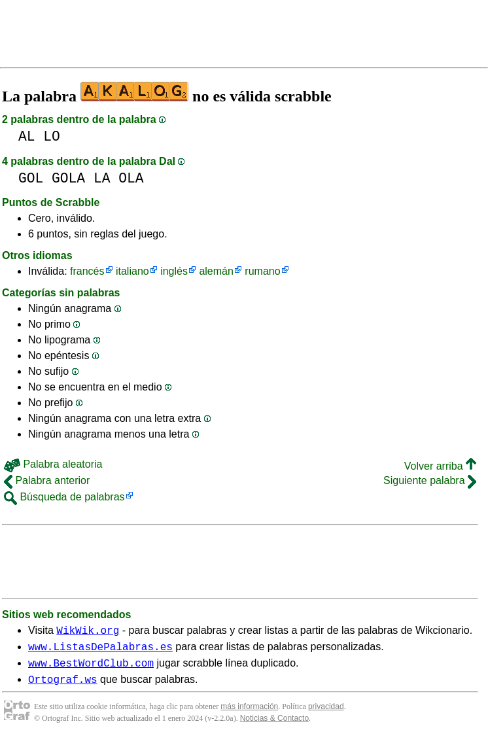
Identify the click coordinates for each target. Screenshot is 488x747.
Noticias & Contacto (274, 726)
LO (51, 136)
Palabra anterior (47, 480)
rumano (262, 271)
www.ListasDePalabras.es (100, 650)
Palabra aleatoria (53, 464)
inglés (174, 271)
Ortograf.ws (62, 687)
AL (26, 136)
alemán (216, 271)
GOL (30, 178)
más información (249, 714)
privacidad (326, 714)
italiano (132, 271)
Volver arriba (440, 466)
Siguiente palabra (429, 480)
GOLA (68, 178)
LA (102, 178)
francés (87, 271)
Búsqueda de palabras (64, 496)
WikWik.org (87, 632)
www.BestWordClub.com (91, 668)
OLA (130, 178)
